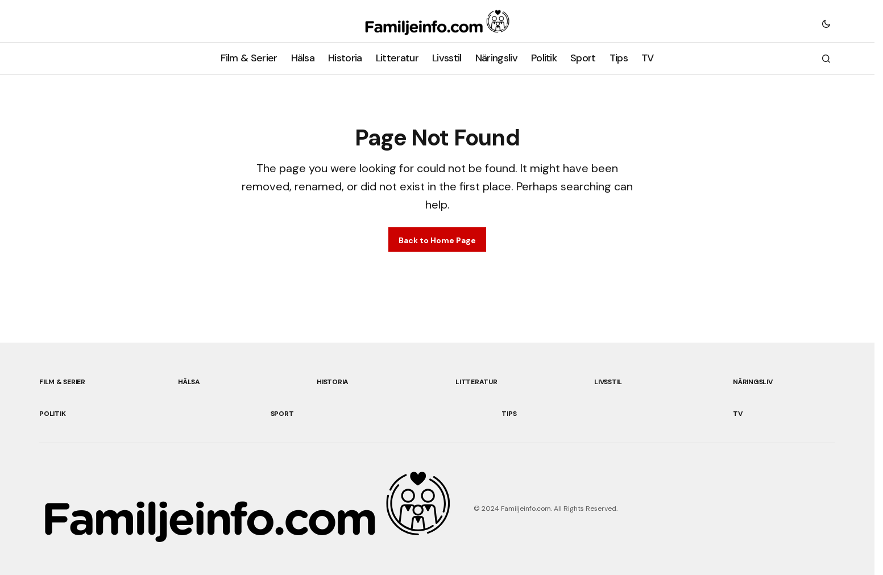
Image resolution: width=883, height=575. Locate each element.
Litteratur (476, 381)
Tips (508, 413)
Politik (52, 413)
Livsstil (608, 381)
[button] (826, 23)
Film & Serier (62, 381)
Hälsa (189, 381)
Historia (333, 381)
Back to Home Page (437, 240)
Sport (282, 413)
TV (738, 413)
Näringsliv (753, 381)
